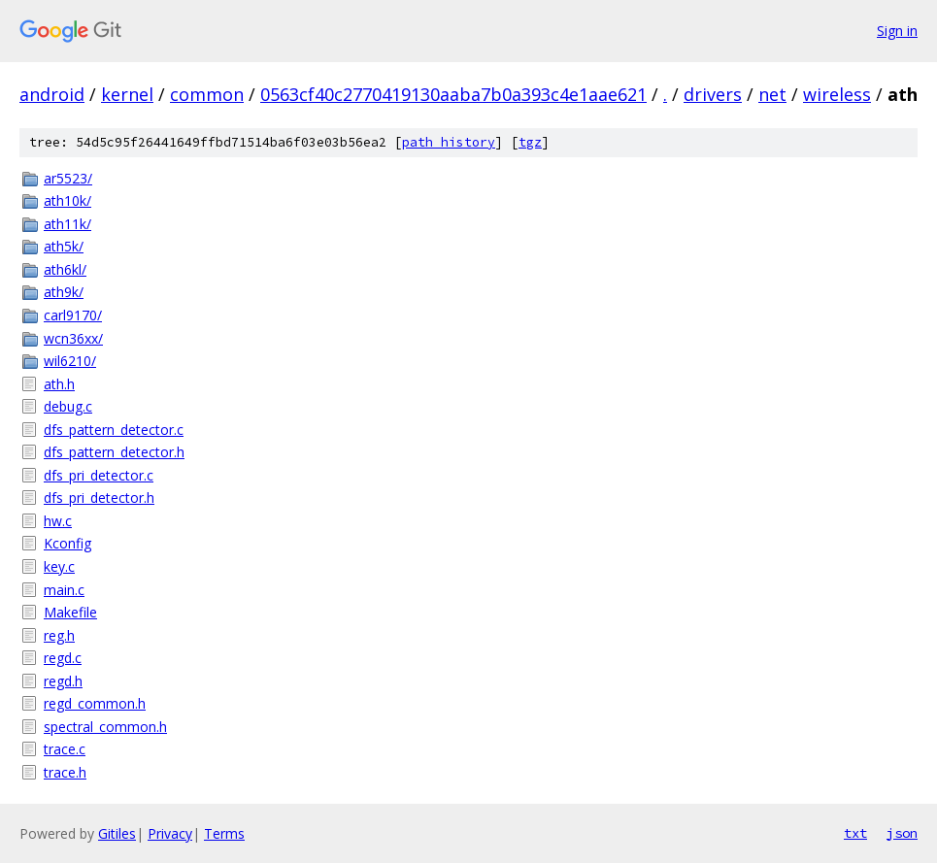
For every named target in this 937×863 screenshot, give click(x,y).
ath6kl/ (65, 269)
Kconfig (67, 543)
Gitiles (117, 833)
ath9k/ (64, 291)
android (51, 94)
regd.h (63, 681)
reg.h (59, 635)
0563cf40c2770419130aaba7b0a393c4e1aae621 (453, 94)
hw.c (58, 521)
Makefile (70, 612)
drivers (713, 94)
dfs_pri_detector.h (99, 497)
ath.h (59, 384)
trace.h (65, 772)
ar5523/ (68, 178)
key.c (59, 566)
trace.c (64, 749)
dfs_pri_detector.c (98, 475)
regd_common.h (95, 703)
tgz (530, 142)
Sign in (897, 30)
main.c (64, 590)
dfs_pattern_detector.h (114, 452)
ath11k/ (67, 224)
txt (855, 833)
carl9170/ (73, 315)
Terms (224, 833)
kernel (127, 94)
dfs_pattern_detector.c (114, 429)
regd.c (63, 657)
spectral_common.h (105, 726)
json (902, 833)
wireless (837, 94)
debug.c (68, 406)
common (207, 94)
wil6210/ (70, 360)
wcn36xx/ (73, 338)
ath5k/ (64, 246)
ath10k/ (67, 200)
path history (448, 142)
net (772, 94)
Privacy (170, 833)
